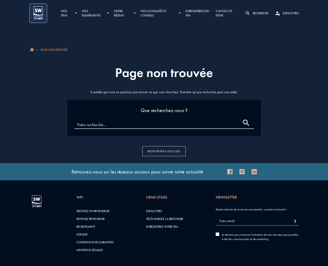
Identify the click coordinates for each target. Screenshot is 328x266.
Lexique (82, 234)
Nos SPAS (64, 13)
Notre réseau (119, 13)
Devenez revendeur (90, 219)
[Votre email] (257, 221)
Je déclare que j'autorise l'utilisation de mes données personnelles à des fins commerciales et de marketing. (260, 237)
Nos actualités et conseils (153, 13)
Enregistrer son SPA (197, 13)
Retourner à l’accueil (164, 151)
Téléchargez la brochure (164, 219)
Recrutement (85, 227)
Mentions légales (89, 250)
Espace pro (154, 211)
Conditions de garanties (95, 242)
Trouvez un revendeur (92, 211)
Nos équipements (91, 13)
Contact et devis (224, 13)
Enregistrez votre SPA (162, 227)
